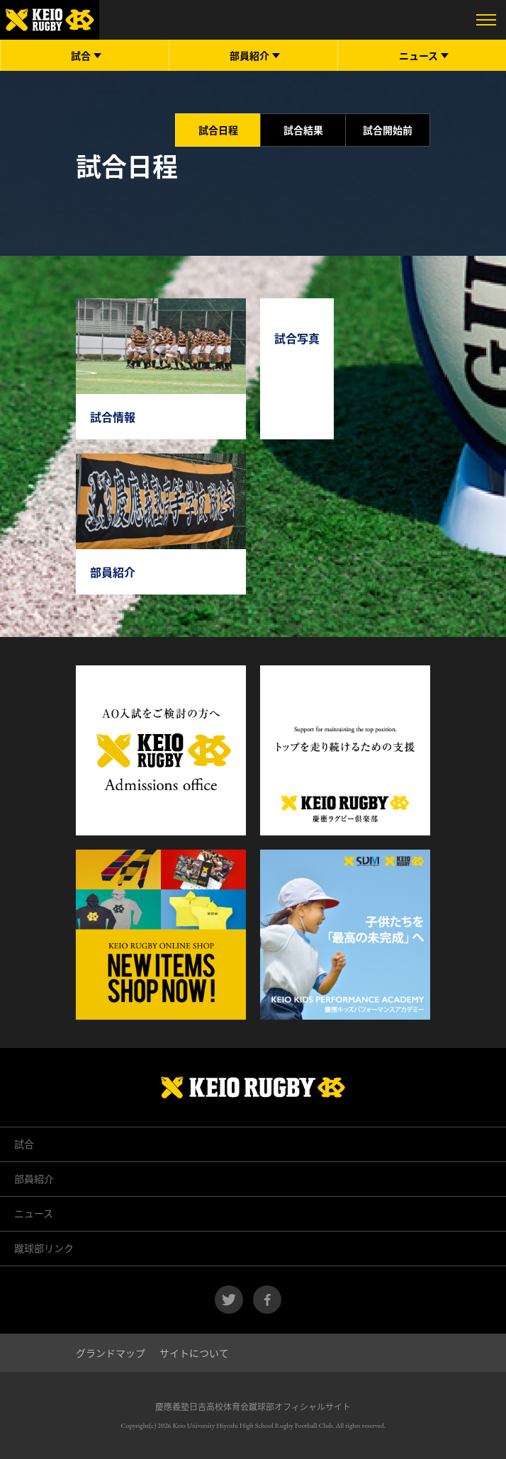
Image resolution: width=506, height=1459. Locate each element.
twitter (229, 1299)
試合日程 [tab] (218, 130)
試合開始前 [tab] (387, 130)
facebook (267, 1299)
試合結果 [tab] (303, 130)
